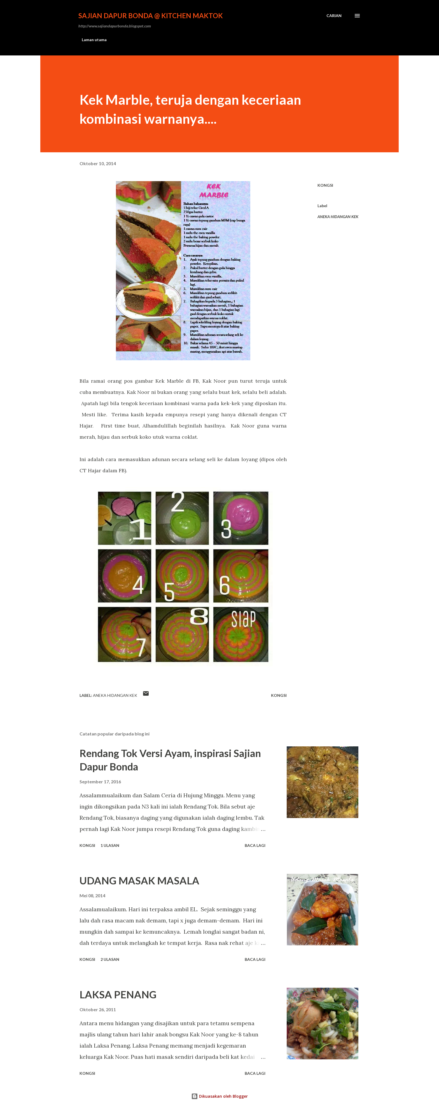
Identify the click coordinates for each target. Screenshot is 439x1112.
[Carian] (334, 15)
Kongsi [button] (325, 185)
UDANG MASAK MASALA (139, 880)
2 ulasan (110, 959)
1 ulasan (110, 845)
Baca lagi (255, 845)
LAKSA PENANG (118, 994)
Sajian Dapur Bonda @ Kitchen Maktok (150, 15)
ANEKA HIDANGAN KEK (337, 216)
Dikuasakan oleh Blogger (219, 1096)
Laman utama (94, 39)
